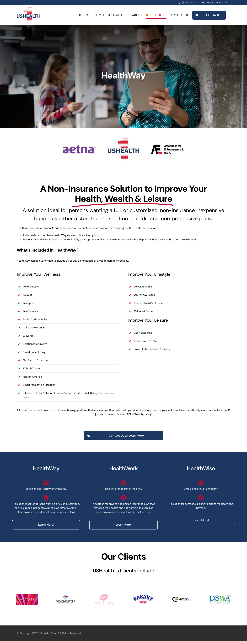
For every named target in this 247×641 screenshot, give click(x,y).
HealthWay (46, 468)
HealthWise (201, 468)
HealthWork (123, 468)
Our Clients (123, 556)
